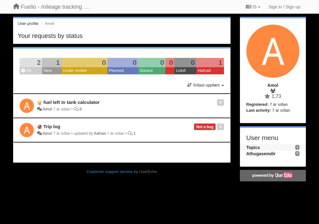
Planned (116, 70)
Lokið (181, 70)
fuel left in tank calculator (71, 102)
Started (146, 70)
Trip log (51, 126)
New (48, 70)
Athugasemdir (261, 153)
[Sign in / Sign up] (284, 7)
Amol (47, 109)
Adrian (100, 133)
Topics (253, 147)
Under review (75, 70)
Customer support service (110, 171)
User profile (28, 23)
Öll (26, 70)
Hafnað (204, 70)
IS (253, 6)
